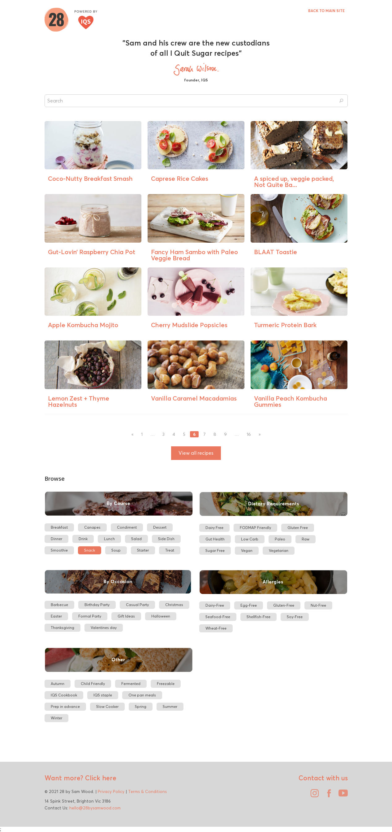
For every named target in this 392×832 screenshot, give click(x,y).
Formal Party (89, 616)
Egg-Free (248, 605)
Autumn (57, 683)
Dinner (56, 538)
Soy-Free (295, 616)
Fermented (130, 683)
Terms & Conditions (147, 791)
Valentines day (104, 627)
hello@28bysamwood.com (95, 807)
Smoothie (59, 550)
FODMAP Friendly (255, 527)
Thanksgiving (62, 627)
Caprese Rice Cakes (179, 178)
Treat (169, 550)
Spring (140, 706)
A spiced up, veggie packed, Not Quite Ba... (294, 181)
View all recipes (196, 453)
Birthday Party (97, 604)
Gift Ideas (126, 616)
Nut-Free (318, 605)
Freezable (165, 683)
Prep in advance (65, 706)
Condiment (127, 527)
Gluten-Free (283, 605)
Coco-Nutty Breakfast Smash (90, 178)
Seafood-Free (217, 616)
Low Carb (249, 539)
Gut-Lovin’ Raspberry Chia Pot (91, 252)
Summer (170, 706)
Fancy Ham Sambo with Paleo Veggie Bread (194, 255)
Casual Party (137, 604)
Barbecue (59, 604)
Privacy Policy (111, 791)
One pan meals (142, 695)
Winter (56, 718)
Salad (136, 538)
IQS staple (102, 695)
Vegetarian (278, 550)
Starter (143, 550)
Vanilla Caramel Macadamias (194, 398)
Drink (83, 538)
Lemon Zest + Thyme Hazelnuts (78, 401)
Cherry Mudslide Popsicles (189, 325)
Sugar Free (215, 550)
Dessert (159, 527)
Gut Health (215, 539)
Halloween (160, 616)
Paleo (280, 539)
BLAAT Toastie (275, 252)
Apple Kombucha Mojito (83, 325)
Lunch (109, 538)
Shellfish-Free (258, 616)
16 (249, 434)
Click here (99, 778)
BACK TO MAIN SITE (326, 10)
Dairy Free (214, 527)
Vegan (246, 550)
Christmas (174, 604)
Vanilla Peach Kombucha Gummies (290, 401)
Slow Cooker (107, 706)
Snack (89, 550)
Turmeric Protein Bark (285, 325)
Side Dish (166, 538)
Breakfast (59, 527)
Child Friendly (93, 683)
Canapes (92, 527)
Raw (305, 539)
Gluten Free (297, 527)
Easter (56, 616)
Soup (116, 550)
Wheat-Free (215, 628)
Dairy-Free (214, 605)
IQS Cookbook (64, 695)
